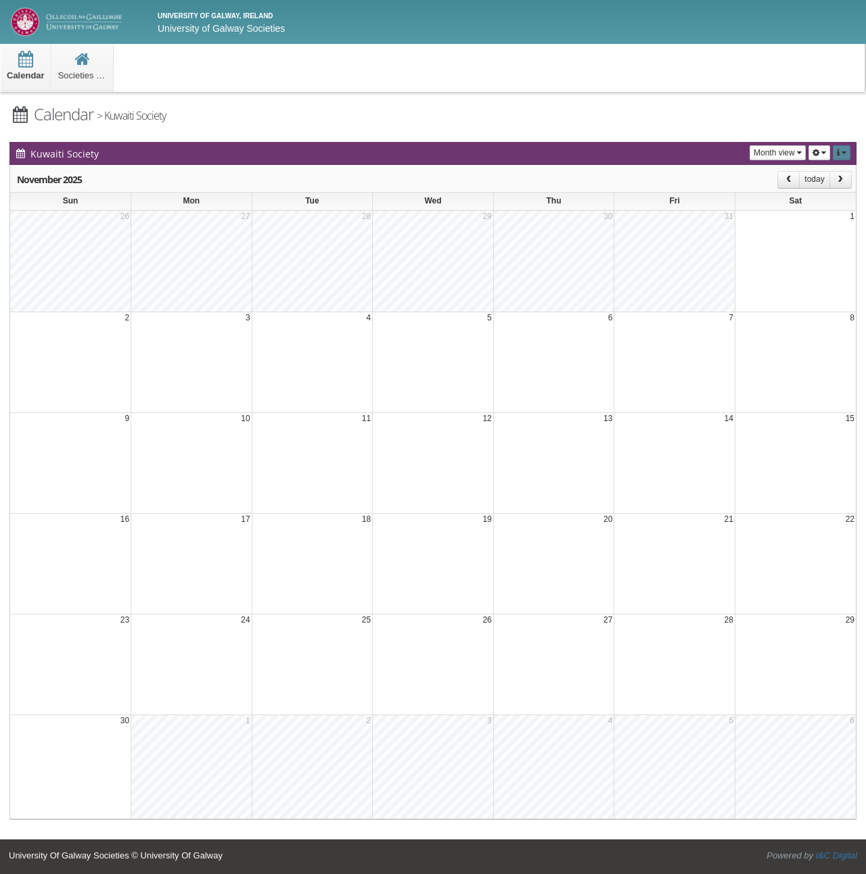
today (814, 179)
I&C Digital (836, 855)
